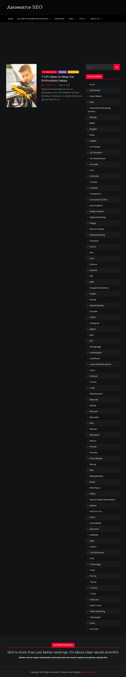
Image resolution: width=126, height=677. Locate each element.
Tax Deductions (97, 552)
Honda (93, 299)
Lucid (92, 387)
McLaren (94, 411)
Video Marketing (97, 611)
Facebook (94, 240)
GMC (92, 282)
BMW (92, 123)
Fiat (91, 252)
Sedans (93, 505)
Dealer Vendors (97, 211)
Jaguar (93, 329)
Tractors (94, 587)
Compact (94, 187)
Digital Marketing (98, 217)
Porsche (93, 452)
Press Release (96, 458)
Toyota (93, 582)
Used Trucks (95, 605)
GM (91, 276)
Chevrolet (94, 176)
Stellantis (94, 535)
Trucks (93, 593)
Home (10, 19)
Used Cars (94, 599)
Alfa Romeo (95, 90)
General (93, 264)
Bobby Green (50, 85)
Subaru (93, 546)
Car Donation (96, 152)
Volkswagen (95, 617)
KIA (91, 340)
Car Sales (94, 164)
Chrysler (93, 182)
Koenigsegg (95, 346)
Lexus (92, 370)
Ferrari (93, 246)
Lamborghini (96, 352)
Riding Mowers (96, 476)
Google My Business (99, 287)
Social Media (95, 523)
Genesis (93, 270)
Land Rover (95, 358)
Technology (73, 72)
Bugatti (93, 129)
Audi (92, 102)
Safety (92, 493)
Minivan (93, 429)
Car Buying (59, 19)
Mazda (93, 405)
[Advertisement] (63, 41)
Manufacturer (96, 393)
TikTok (93, 576)
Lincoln (93, 382)
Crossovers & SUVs (98, 199)
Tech (92, 558)
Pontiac (93, 446)
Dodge (93, 223)
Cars (71, 19)
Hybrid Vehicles (97, 305)
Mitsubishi (94, 435)
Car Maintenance (49, 72)
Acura (92, 84)
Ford (92, 258)
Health (93, 293)
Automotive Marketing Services (32, 19)
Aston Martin (96, 96)
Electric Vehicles (97, 229)
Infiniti (93, 317)
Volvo (92, 623)
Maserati (94, 399)
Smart (92, 517)
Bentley (93, 117)
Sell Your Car (96, 511)
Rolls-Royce (95, 487)
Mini (92, 423)
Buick (92, 135)
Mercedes (94, 417)
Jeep (92, 335)
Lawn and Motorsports (100, 364)
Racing (93, 464)
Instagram (94, 323)
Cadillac (93, 140)
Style (81, 19)
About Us (95, 19)
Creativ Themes (88, 672)
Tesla (92, 570)
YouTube (94, 629)
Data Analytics (96, 205)
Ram (92, 470)
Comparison (95, 193)
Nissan (93, 440)
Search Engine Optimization (102, 499)
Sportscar (94, 529)
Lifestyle (62, 72)
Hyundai (93, 311)
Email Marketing (97, 235)
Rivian (92, 482)
